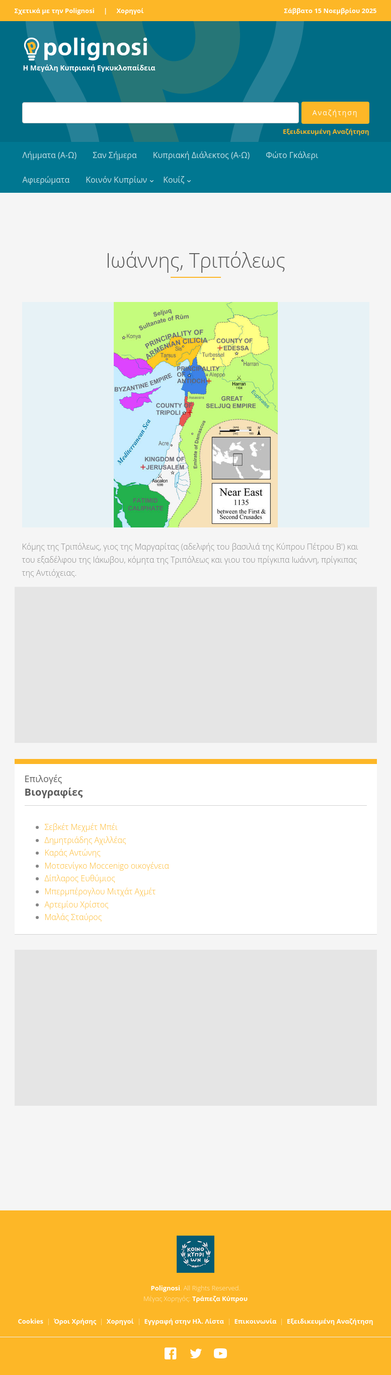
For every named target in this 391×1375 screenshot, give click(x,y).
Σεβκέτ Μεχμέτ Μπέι (81, 826)
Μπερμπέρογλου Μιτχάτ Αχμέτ (100, 891)
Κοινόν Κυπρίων (116, 179)
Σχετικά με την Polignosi (55, 10)
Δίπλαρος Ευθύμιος (80, 878)
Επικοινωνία (255, 1321)
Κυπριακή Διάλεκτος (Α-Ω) (201, 155)
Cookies (31, 1321)
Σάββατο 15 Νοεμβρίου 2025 (330, 10)
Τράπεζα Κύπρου (220, 1298)
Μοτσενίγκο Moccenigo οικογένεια (107, 865)
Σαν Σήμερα (114, 155)
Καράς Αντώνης (73, 852)
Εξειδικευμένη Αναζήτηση (326, 131)
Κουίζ (173, 179)
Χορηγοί (129, 10)
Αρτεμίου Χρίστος (77, 904)
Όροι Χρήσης (75, 1321)
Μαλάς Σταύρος (73, 917)
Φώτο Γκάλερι (292, 155)
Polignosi (166, 1287)
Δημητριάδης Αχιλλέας (85, 840)
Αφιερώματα (46, 179)
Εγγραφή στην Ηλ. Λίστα (184, 1321)
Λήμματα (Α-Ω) (50, 155)
